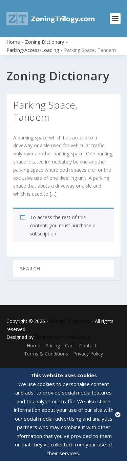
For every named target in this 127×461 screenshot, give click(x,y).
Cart (69, 345)
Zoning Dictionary (44, 42)
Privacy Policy (88, 353)
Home (13, 42)
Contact (88, 345)
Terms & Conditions (46, 353)
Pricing (52, 345)
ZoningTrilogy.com (69, 321)
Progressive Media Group (62, 337)
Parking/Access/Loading (32, 50)
